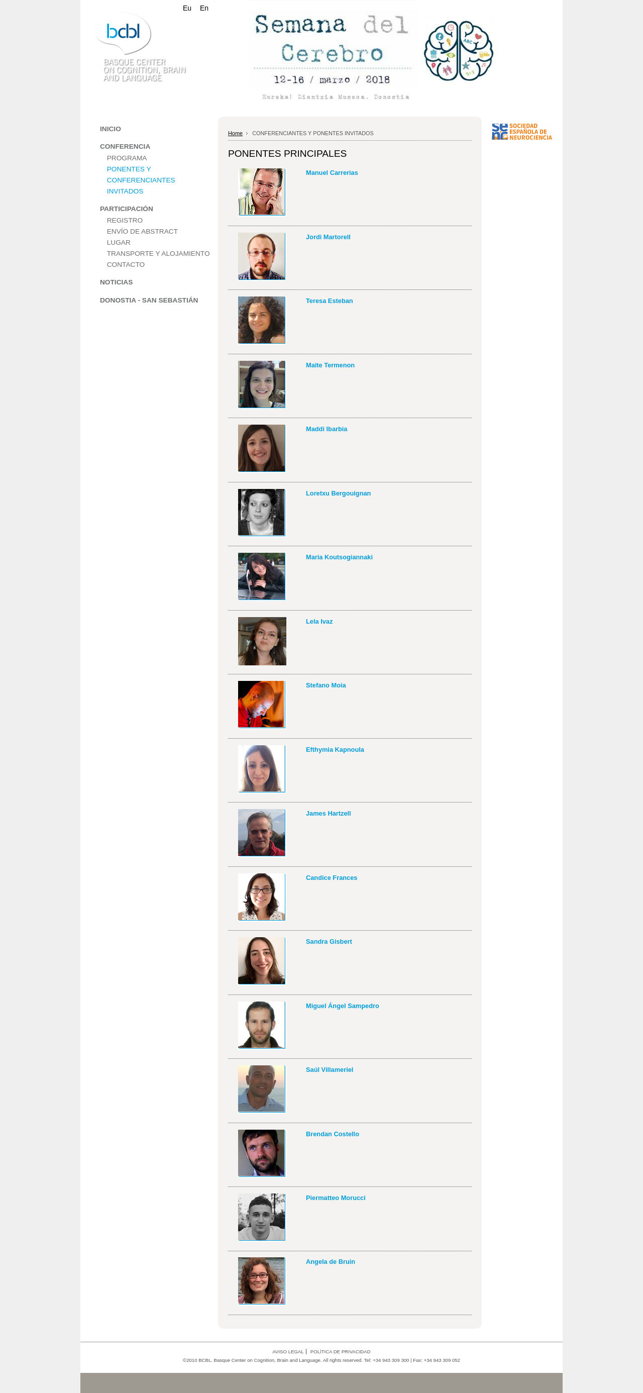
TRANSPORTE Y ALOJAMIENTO (158, 253)
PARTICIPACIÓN (126, 209)
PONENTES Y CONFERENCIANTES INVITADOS (141, 180)
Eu (187, 8)
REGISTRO (125, 220)
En (204, 8)
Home (235, 133)
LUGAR (119, 242)
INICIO (110, 129)
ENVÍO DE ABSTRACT (142, 231)
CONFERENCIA (125, 146)
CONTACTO (126, 264)
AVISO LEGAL (287, 1351)
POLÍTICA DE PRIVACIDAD (340, 1351)
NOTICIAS (116, 282)
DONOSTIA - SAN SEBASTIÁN (149, 300)
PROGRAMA (127, 158)
